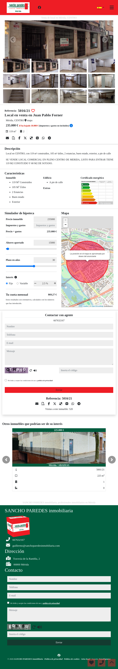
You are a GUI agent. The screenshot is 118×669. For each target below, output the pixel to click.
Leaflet (85, 306)
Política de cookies (72, 659)
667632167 (59, 320)
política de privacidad (45, 380)
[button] (6, 460)
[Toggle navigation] (112, 7)
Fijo (11, 283)
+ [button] (66, 220)
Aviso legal (86, 659)
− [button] (66, 225)
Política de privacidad (53, 659)
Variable (24, 283)
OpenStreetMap (97, 306)
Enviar (59, 390)
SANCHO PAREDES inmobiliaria (28, 659)
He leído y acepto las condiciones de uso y (30, 380)
